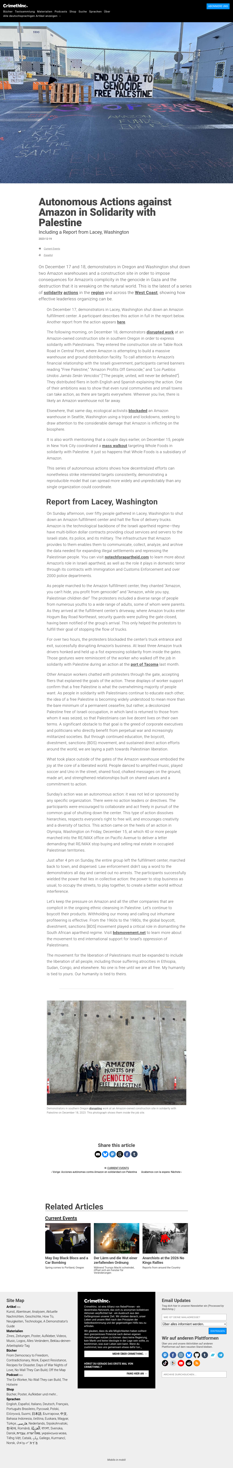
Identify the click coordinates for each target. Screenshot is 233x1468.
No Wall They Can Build (31, 1370)
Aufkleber (48, 1336)
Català (26, 1438)
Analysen (38, 1312)
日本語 (37, 1414)
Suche (83, 11)
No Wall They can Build (44, 1380)
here (121, 322)
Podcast (12, 1375)
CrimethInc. (15, 5)
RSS (19, 1307)
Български (51, 1414)
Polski (54, 1409)
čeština (38, 1419)
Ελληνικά (13, 1414)
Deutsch (48, 1404)
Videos (61, 1336)
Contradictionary (18, 1360)
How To (47, 1316)
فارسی (22, 1423)
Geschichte (33, 1316)
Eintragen (217, 1331)
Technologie (33, 1321)
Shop (73, 11)
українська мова (54, 1433)
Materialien (44, 11)
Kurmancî (58, 1438)
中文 (63, 1414)
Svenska (56, 1428)
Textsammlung (25, 11)
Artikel (11, 1307)
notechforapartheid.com (127, 557)
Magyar (63, 1419)
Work (35, 1360)
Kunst (10, 1312)
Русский (42, 1409)
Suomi (25, 1414)
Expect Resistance (53, 1360)
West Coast (146, 292)
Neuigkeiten (14, 1321)
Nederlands (37, 1423)
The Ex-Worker (16, 1380)
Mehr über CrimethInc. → (130, 1353)
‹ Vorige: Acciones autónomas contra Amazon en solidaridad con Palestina (94, 1171)
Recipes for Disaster (20, 1365)
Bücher (8, 11)
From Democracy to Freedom (27, 1355)
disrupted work (160, 332)
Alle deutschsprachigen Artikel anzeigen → (32, 16)
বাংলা (45, 1428)
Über (107, 11)
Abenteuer (23, 1312)
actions (71, 292)
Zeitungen (23, 1336)
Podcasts (61, 11)
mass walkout (114, 445)
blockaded (138, 410)
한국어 (11, 1428)
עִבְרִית (21, 1433)
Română (24, 1428)
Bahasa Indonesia (19, 1419)
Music (10, 1341)
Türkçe (11, 1423)
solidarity (53, 292)
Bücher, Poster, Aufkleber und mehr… (32, 1394)
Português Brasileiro (20, 1409)
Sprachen (95, 11)
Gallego (44, 1438)
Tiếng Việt (13, 1438)
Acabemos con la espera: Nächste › (161, 1171)
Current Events (52, 248)
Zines (10, 1336)
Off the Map (57, 1370)
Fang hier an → (137, 1373)
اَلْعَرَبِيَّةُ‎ (35, 1428)
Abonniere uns (218, 6)
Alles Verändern (38, 1341)
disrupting (95, 1108)
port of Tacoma (144, 664)
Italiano (36, 1404)
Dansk (10, 1433)
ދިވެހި (35, 1438)
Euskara (50, 1419)
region (97, 292)
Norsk (10, 1443)
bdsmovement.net (129, 932)
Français (62, 1404)
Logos (21, 1341)
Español (48, 255)
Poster (35, 1336)
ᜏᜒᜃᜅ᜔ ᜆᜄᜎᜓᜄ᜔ (27, 1443)
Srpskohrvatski (56, 1423)
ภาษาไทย (33, 1433)
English (11, 1404)
